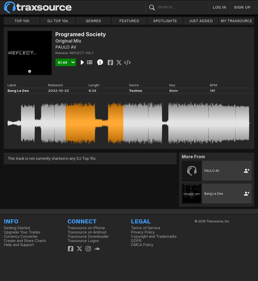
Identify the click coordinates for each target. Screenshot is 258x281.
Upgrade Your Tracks (22, 232)
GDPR (136, 240)
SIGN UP (242, 7)
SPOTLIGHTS (165, 21)
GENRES (93, 21)
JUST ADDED (201, 21)
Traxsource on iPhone (86, 228)
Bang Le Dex (18, 91)
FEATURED (129, 21)
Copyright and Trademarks (154, 236)
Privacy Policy (143, 232)
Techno (135, 91)
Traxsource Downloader (88, 236)
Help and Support (19, 245)
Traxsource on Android (86, 232)
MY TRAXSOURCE (236, 21)
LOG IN (219, 7)
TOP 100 (21, 21)
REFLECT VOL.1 (81, 53)
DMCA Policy (142, 245)
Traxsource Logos (83, 240)
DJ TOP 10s (57, 21)
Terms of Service (145, 228)
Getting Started (17, 228)
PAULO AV (65, 47)
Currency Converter (21, 236)
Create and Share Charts (25, 240)
